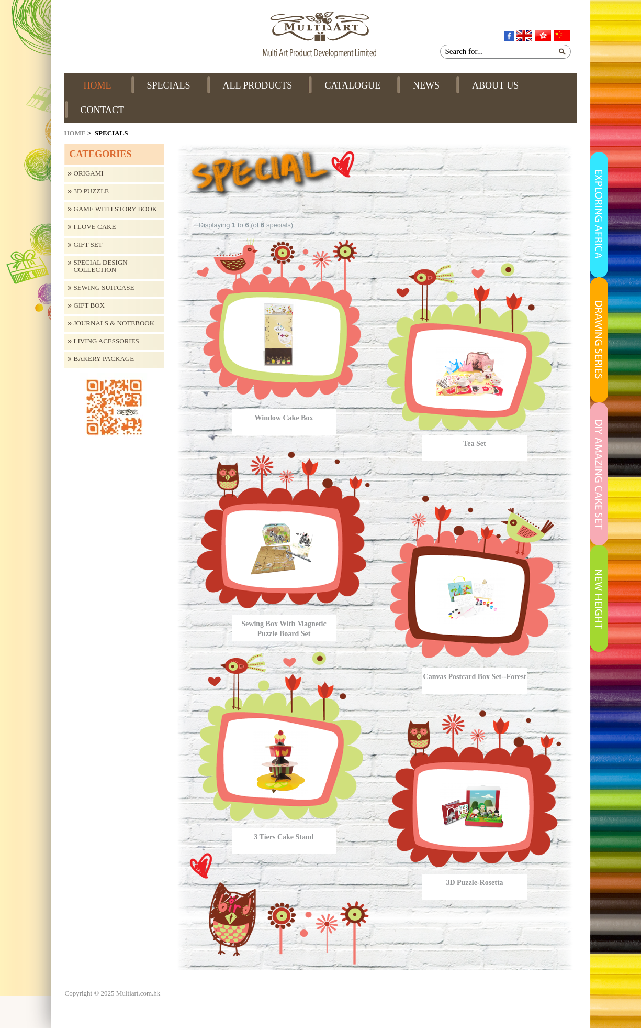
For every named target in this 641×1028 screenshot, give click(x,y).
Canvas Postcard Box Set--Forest (474, 677)
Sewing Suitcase (104, 287)
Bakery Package (104, 359)
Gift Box (89, 305)
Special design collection (101, 266)
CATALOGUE (352, 85)
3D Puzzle (91, 191)
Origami (89, 173)
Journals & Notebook (114, 323)
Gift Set (88, 244)
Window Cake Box (284, 418)
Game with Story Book (116, 209)
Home (75, 133)
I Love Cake (95, 227)
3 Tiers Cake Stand (283, 837)
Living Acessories (106, 341)
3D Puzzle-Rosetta (474, 883)
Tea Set (474, 443)
